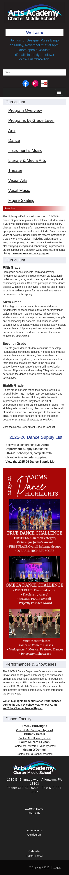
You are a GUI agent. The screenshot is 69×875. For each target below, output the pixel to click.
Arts (11, 130)
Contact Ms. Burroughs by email (34, 730)
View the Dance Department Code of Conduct (29, 426)
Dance (14, 140)
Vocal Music (19, 190)
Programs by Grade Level (31, 120)
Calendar (34, 851)
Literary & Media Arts (27, 160)
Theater (15, 170)
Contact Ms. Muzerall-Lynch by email (34, 745)
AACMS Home (34, 809)
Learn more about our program (30, 253)
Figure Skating (21, 200)
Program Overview (25, 110)
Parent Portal (34, 855)
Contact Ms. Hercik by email (34, 738)
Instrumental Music (25, 150)
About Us (35, 813)
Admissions (34, 830)
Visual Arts (17, 180)
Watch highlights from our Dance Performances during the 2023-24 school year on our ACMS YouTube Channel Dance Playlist (32, 704)
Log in (57, 867)
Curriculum (34, 834)
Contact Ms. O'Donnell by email (35, 753)
